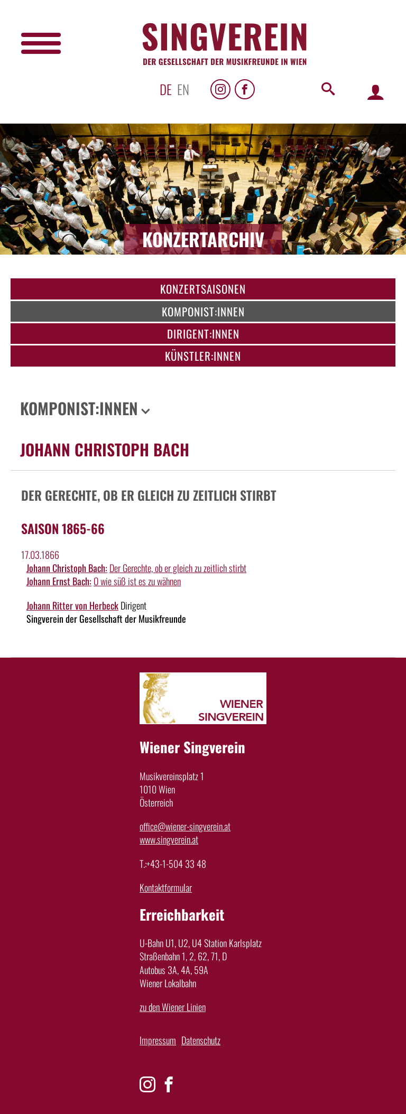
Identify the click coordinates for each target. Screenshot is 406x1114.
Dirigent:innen (203, 333)
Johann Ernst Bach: (58, 581)
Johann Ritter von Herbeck (72, 605)
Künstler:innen (203, 356)
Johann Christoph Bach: (66, 568)
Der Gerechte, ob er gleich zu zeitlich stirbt (177, 568)
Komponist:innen (203, 311)
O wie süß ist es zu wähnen (137, 581)
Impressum (158, 1040)
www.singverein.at (169, 839)
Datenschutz (200, 1040)
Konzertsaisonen (203, 288)
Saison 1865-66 (63, 528)
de (166, 89)
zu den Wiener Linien (173, 1007)
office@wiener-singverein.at (185, 826)
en (183, 89)
